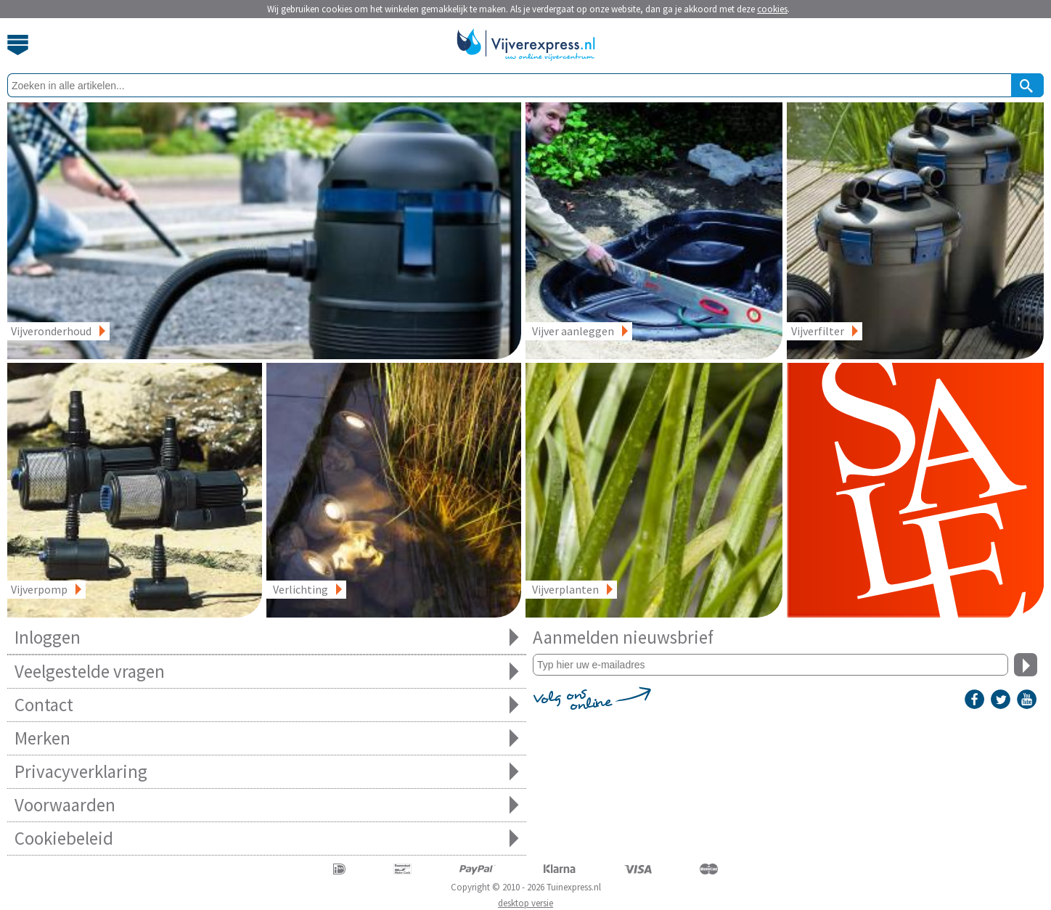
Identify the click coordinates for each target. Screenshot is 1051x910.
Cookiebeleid (267, 838)
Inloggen (267, 637)
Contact (267, 705)
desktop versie (525, 903)
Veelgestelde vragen (267, 671)
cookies (772, 9)
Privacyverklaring (267, 771)
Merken (267, 738)
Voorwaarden (267, 805)
